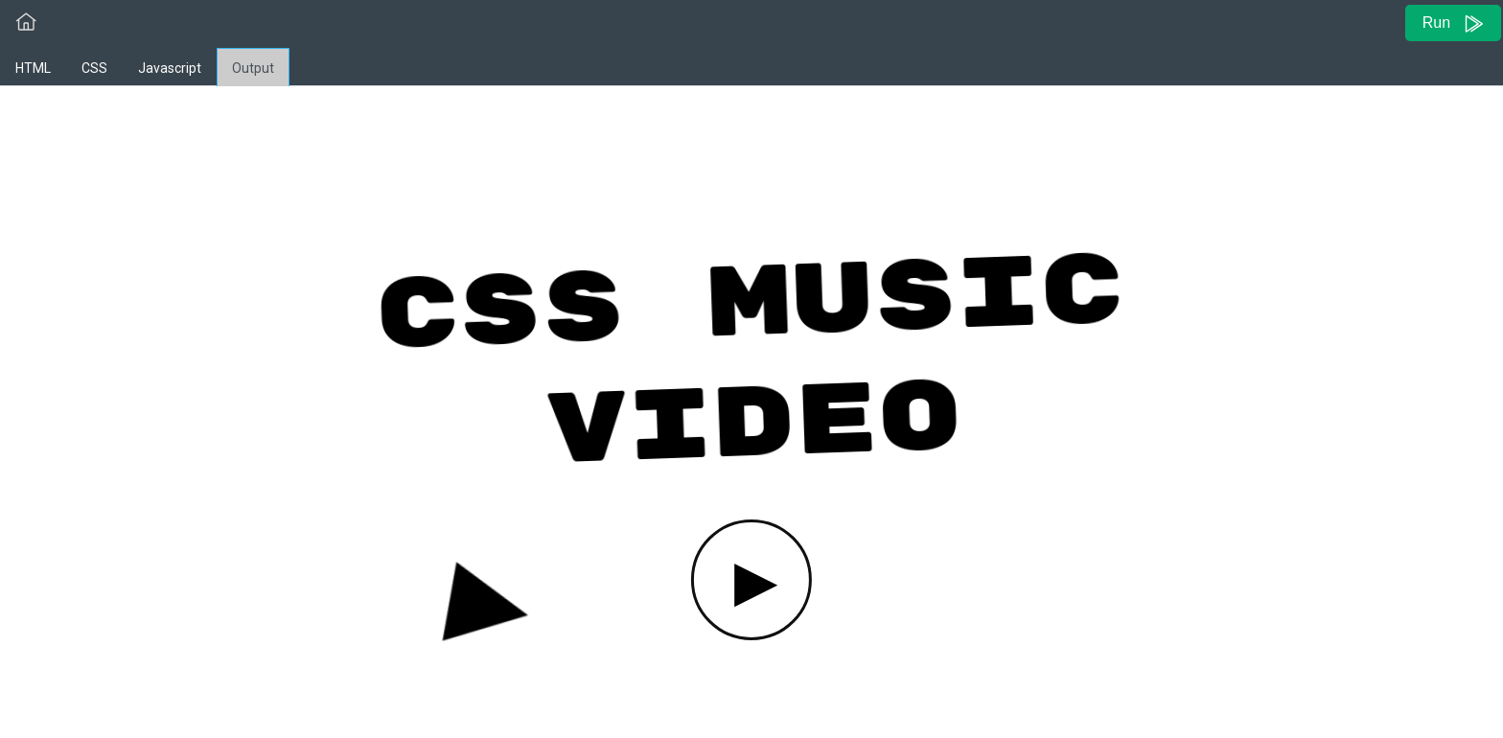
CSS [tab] (94, 68)
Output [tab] (253, 68)
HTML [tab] (33, 68)
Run (1453, 23)
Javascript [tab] (169, 68)
